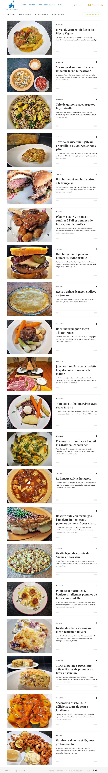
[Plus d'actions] (97, 24)
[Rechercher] (79, 5)
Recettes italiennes (58, 14)
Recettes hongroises (41, 14)
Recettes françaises (25, 14)
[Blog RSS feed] (102, 5)
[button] (78, 15)
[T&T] (93, 770)
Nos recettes (11, 14)
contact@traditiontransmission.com (21, 770)
